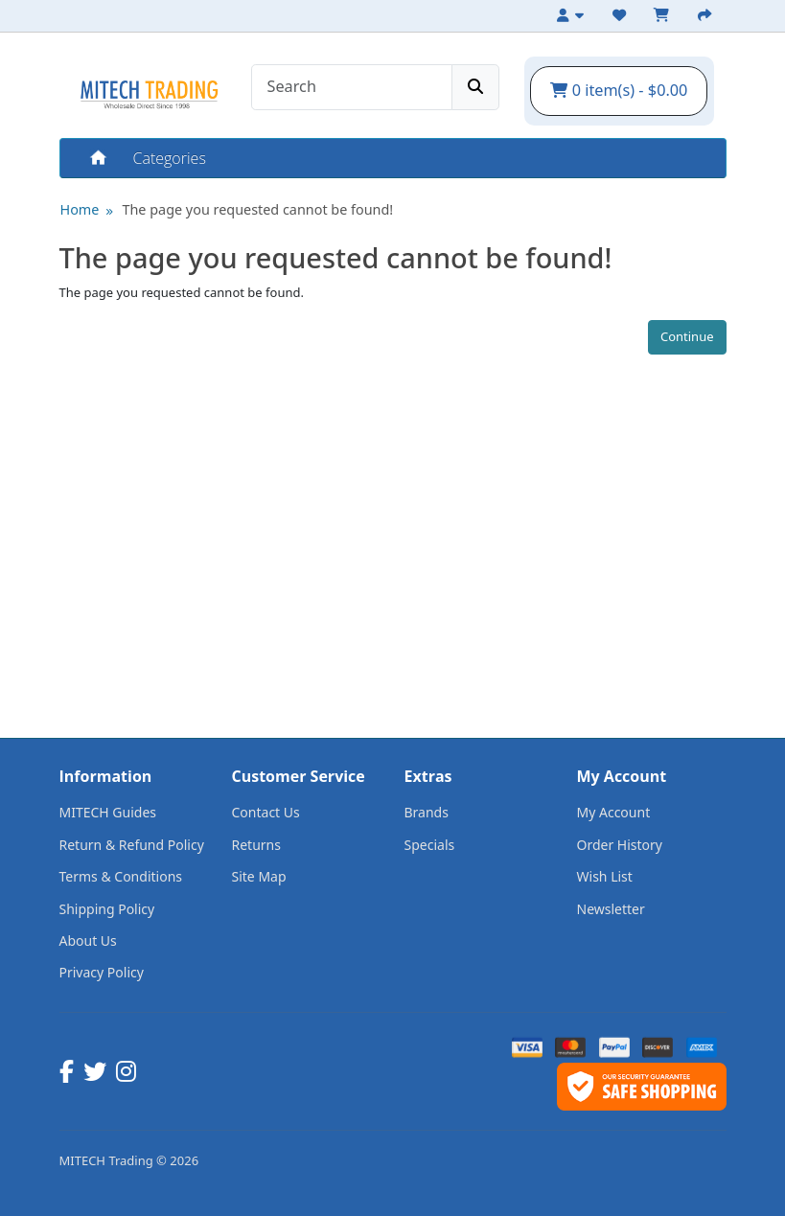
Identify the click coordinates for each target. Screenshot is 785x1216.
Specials (429, 845)
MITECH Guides (108, 812)
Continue (687, 336)
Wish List (605, 876)
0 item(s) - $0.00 (618, 90)
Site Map (259, 876)
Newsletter (611, 909)
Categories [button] (169, 158)
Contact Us (266, 812)
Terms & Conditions (121, 876)
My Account (614, 812)
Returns (256, 845)
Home (97, 158)
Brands (426, 812)
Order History (620, 845)
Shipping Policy (107, 909)
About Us (88, 940)
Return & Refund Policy (131, 845)
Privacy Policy (101, 972)
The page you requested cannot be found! (257, 209)
